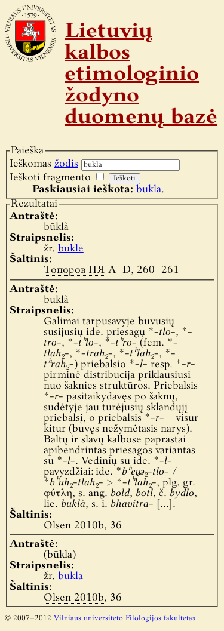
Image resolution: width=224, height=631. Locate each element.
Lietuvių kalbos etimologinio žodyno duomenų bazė (141, 75)
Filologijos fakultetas (160, 618)
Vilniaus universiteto (88, 618)
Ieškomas (44, 164)
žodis (66, 164)
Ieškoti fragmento (50, 178)
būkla (148, 189)
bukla (70, 576)
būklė (71, 249)
